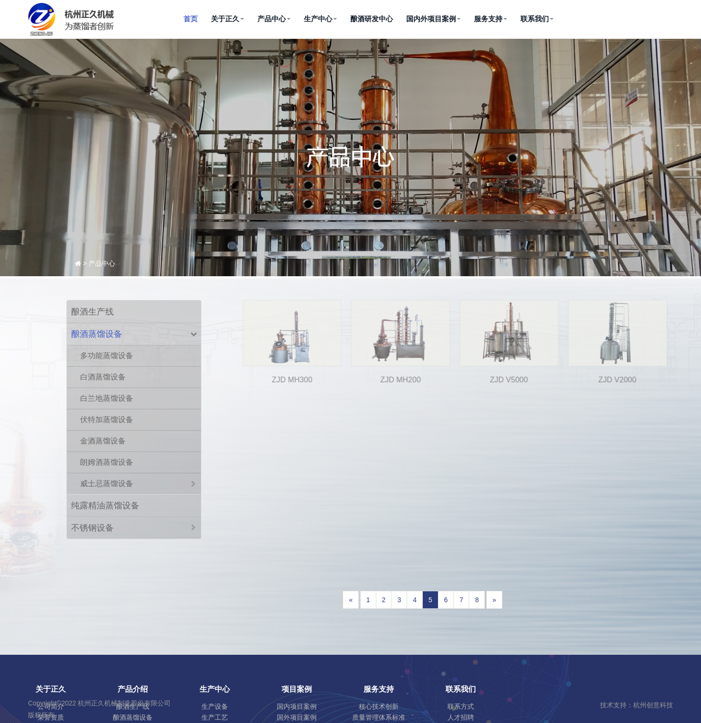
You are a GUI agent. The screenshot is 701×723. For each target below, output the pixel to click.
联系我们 (537, 19)
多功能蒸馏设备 (106, 356)
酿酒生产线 (92, 311)
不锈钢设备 (92, 528)
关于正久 (227, 19)
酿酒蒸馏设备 (96, 334)
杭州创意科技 (653, 705)
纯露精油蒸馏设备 (105, 505)
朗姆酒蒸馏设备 (106, 462)
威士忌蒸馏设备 (106, 483)
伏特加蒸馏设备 (106, 420)
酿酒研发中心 (371, 19)
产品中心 (274, 19)
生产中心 (320, 19)
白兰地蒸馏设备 (106, 398)
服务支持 (490, 19)
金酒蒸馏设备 (103, 441)
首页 (190, 19)
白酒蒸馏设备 (103, 377)
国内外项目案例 (433, 19)
